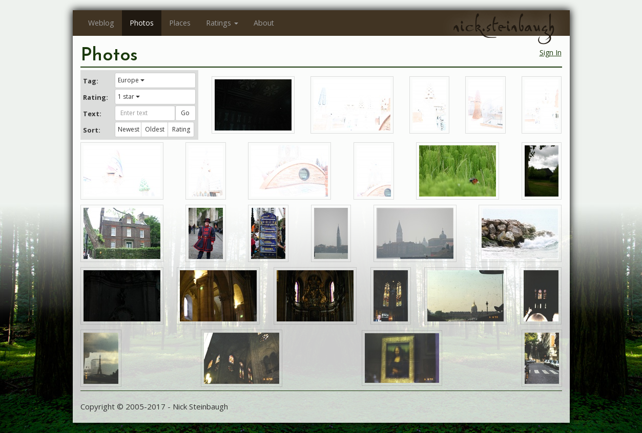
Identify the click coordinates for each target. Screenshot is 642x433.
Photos (142, 23)
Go (185, 113)
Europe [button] (131, 80)
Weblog (101, 23)
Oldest (154, 129)
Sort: (91, 130)
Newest (128, 129)
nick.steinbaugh (503, 26)
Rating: (95, 97)
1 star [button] (129, 96)
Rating (181, 129)
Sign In (551, 52)
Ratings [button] (222, 23)
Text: (92, 113)
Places (180, 23)
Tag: (90, 80)
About (264, 23)
